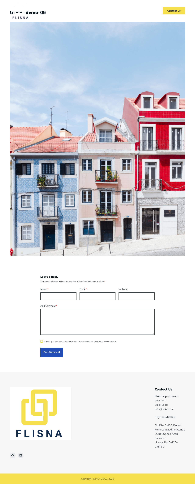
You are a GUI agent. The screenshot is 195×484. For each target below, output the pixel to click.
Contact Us (134, 10)
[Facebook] (13, 455)
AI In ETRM (112, 10)
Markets (93, 10)
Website (123, 289)
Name (44, 289)
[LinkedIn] (21, 455)
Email (83, 289)
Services (74, 10)
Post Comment (51, 351)
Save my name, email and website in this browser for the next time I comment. (80, 341)
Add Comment (48, 306)
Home (57, 10)
